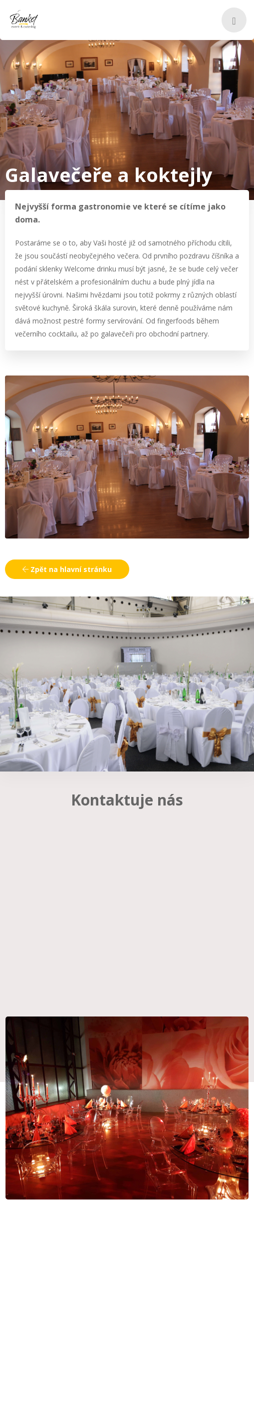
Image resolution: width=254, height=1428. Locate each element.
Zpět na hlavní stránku (67, 569)
